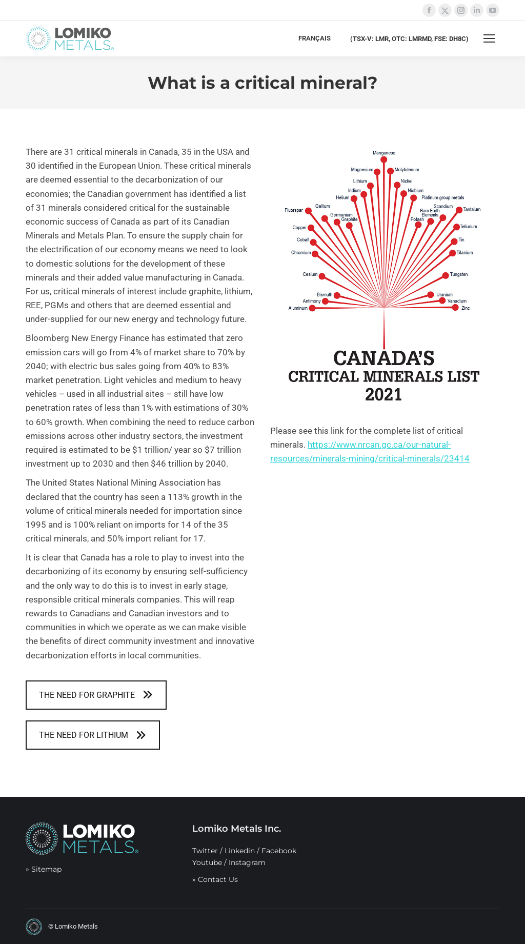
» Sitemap (44, 869)
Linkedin (240, 850)
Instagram (247, 862)
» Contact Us (215, 879)
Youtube (207, 862)
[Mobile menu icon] (489, 38)
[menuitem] (314, 38)
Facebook (278, 850)
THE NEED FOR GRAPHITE (96, 695)
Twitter (205, 850)
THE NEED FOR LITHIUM (92, 735)
